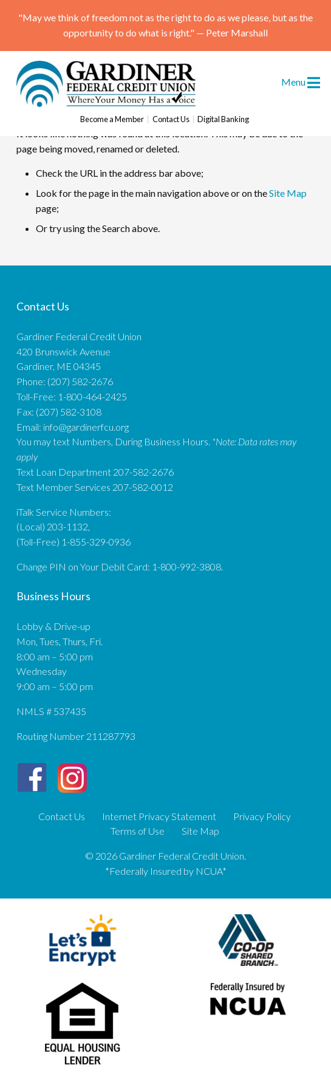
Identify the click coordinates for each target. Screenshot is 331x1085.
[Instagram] (72, 773)
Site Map (288, 193)
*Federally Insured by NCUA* (166, 871)
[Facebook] (31, 777)
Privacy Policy (262, 816)
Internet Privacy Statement (159, 816)
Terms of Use (138, 831)
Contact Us (170, 119)
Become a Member (112, 119)
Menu (300, 81)
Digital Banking (223, 119)
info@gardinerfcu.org (86, 427)
